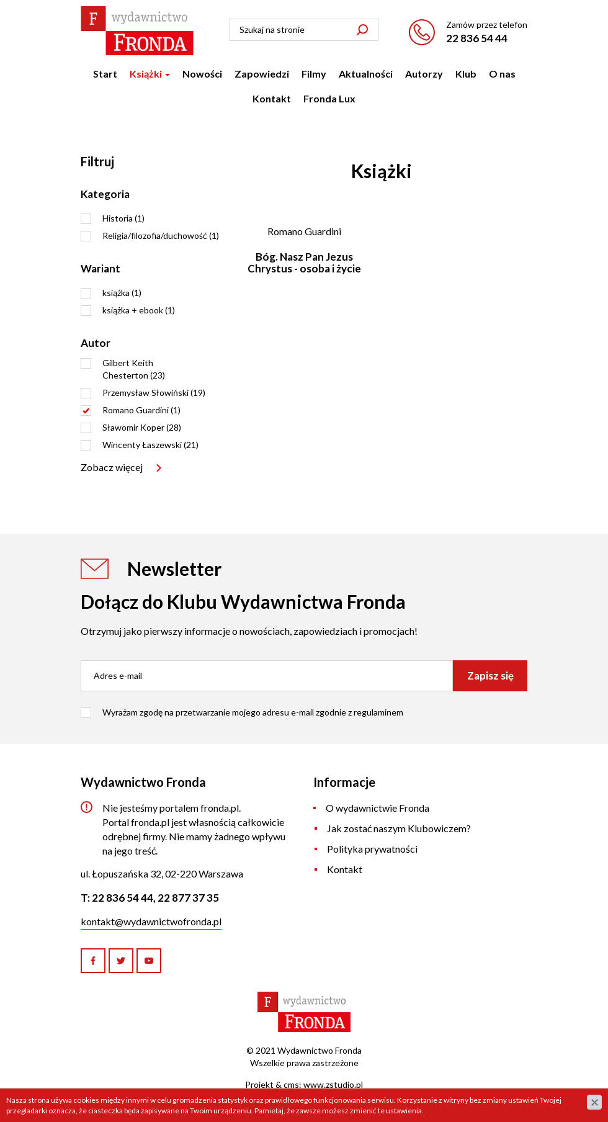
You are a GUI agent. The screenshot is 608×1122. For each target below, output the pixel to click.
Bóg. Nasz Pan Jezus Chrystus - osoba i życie (304, 262)
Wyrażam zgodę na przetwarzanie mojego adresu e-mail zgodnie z (252, 712)
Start (105, 73)
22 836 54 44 (476, 38)
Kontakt (272, 98)
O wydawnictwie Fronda (377, 808)
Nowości (202, 73)
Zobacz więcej (112, 467)
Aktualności (366, 73)
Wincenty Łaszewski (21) (150, 444)
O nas (502, 73)
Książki (150, 73)
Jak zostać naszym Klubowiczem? (399, 828)
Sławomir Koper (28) (141, 427)
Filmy (314, 73)
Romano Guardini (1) (141, 410)
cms (291, 1084)
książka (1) (121, 292)
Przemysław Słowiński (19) (153, 392)
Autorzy (424, 73)
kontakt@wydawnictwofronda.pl (151, 921)
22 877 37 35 (188, 897)
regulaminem (378, 712)
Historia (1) (123, 218)
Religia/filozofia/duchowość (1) (160, 235)
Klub (465, 73)
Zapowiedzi (262, 73)
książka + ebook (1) (138, 310)
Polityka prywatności (372, 849)
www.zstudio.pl (333, 1084)
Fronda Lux (329, 98)
